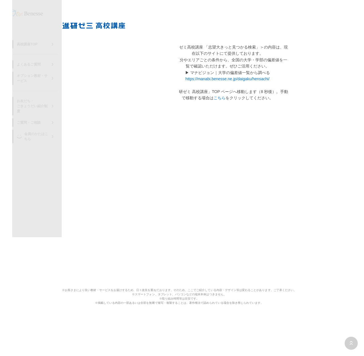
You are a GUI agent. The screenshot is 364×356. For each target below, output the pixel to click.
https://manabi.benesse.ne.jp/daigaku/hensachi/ (227, 79)
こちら (220, 98)
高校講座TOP (29, 49)
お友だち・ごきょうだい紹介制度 (36, 103)
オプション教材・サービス (39, 81)
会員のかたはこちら (38, 128)
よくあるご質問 (31, 69)
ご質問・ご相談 (31, 117)
